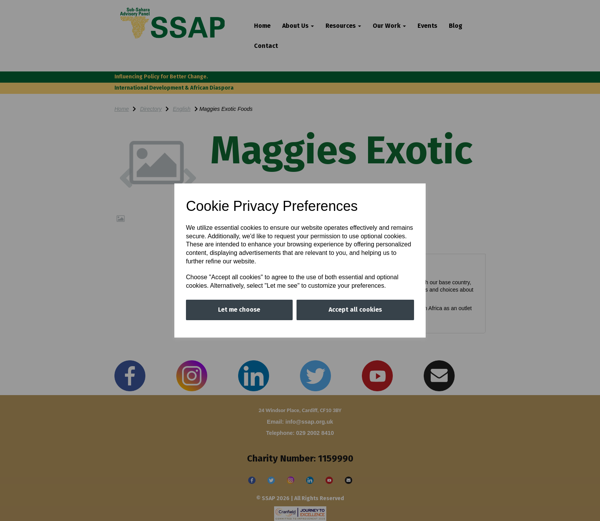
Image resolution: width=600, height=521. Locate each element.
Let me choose (239, 309)
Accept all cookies (355, 309)
